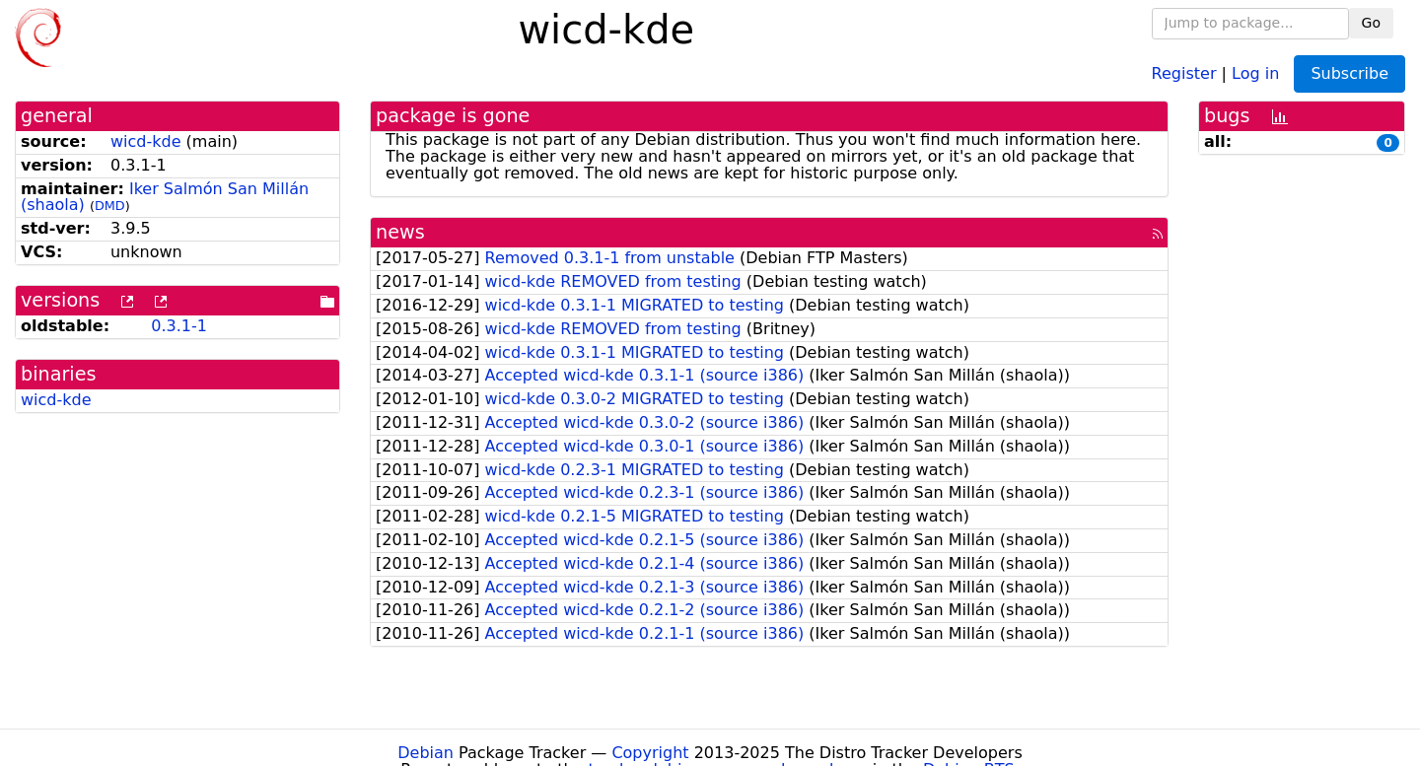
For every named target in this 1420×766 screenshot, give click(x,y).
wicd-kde (145, 141)
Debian (425, 752)
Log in (1255, 72)
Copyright (649, 752)
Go (1371, 23)
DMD (110, 205)
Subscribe (1349, 73)
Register (1184, 72)
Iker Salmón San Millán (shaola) (165, 197)
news (400, 232)
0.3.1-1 (179, 325)
